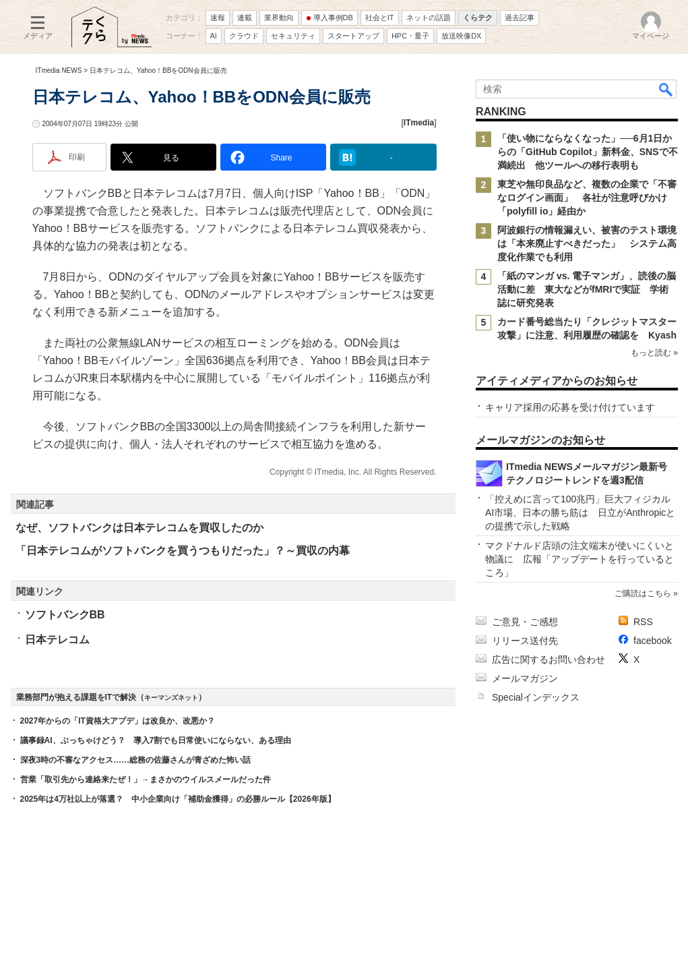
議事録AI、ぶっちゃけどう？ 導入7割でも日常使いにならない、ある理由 (156, 740)
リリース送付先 (525, 640)
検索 (666, 89)
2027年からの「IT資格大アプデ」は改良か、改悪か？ (117, 721)
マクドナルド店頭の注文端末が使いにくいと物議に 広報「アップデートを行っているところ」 (579, 559)
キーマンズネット (171, 697)
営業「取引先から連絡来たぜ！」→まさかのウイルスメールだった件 (145, 779)
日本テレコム (57, 639)
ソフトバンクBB (65, 614)
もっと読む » (653, 352)
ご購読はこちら (642, 593)
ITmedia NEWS (59, 70)
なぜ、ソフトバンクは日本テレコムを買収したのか (139, 527)
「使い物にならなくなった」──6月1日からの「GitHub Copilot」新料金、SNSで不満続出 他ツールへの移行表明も (587, 152)
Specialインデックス (536, 697)
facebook (652, 640)
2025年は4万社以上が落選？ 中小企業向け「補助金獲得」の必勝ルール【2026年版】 (178, 799)
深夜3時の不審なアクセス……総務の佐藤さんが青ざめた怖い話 (135, 760)
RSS (643, 621)
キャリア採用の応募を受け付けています (570, 407)
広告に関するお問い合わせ (548, 659)
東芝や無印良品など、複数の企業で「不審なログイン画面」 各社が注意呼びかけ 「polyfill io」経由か (587, 197)
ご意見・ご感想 (525, 621)
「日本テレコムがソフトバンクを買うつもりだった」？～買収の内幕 (182, 550)
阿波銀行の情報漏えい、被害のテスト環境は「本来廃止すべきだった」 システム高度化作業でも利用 (587, 243)
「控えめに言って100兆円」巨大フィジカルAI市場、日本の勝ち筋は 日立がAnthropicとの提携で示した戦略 (580, 512)
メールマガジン (525, 678)
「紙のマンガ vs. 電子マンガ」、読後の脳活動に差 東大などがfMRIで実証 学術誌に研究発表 (586, 289)
